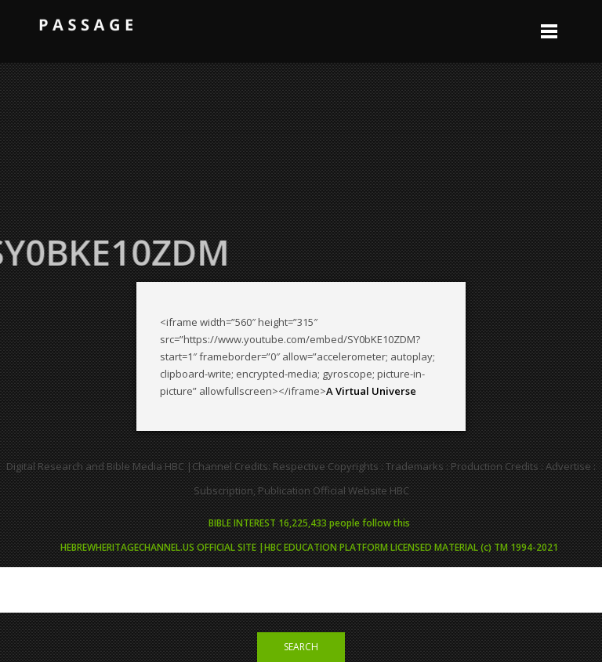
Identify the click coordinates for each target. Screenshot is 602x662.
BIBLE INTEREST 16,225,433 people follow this (309, 523)
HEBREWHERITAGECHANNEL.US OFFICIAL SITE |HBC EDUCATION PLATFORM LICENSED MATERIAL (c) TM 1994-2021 (309, 547)
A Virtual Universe (371, 391)
